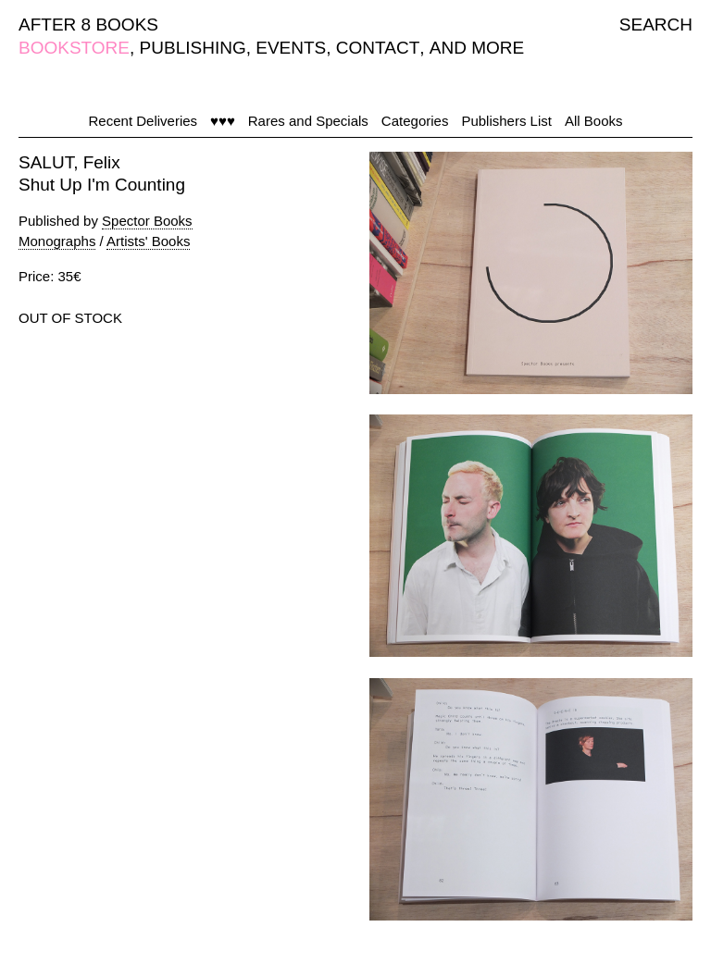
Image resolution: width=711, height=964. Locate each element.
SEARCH (655, 24)
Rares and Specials (308, 121)
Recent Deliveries (143, 121)
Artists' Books (148, 241)
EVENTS (291, 47)
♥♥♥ (222, 121)
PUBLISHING (193, 47)
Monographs (57, 241)
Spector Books (147, 221)
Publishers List (506, 121)
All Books (594, 121)
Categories (415, 121)
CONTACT (377, 47)
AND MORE (477, 47)
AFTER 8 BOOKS (88, 24)
